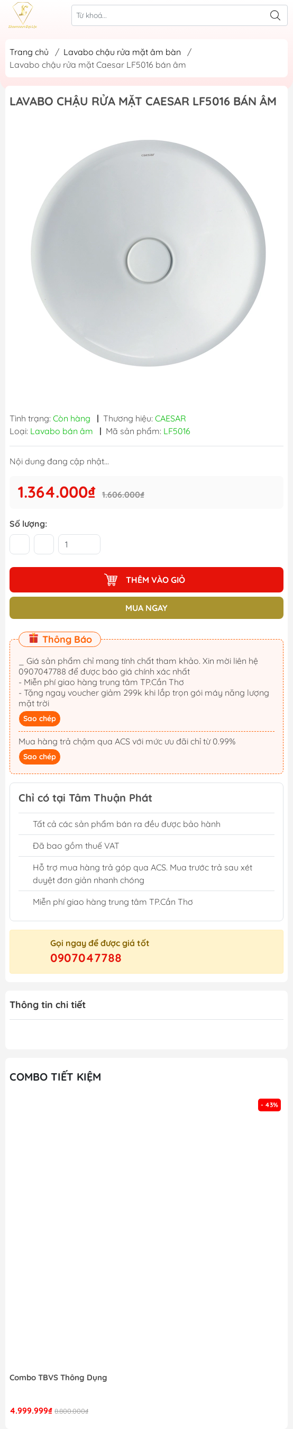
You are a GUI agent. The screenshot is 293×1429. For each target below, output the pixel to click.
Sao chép (39, 718)
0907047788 (86, 957)
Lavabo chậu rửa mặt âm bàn (122, 52)
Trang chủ (29, 52)
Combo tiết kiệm (55, 1076)
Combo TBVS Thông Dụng (58, 1377)
